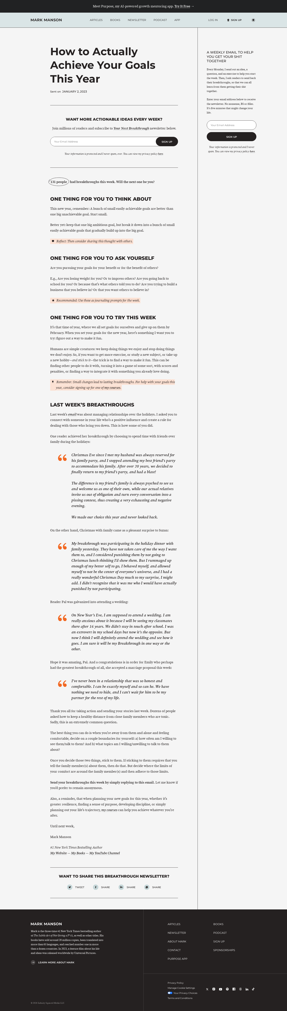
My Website (58, 853)
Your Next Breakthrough (131, 128)
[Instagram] (214, 991)
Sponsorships (224, 950)
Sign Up (236, 19)
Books (115, 20)
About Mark (177, 941)
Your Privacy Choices (183, 993)
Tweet (79, 887)
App (177, 20)
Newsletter (137, 20)
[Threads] (240, 991)
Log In (213, 19)
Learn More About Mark (56, 962)
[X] (207, 991)
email (72, 414)
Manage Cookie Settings (181, 988)
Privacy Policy (176, 982)
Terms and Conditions (180, 998)
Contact (174, 950)
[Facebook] (234, 991)
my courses (112, 388)
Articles (96, 20)
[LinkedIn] (247, 991)
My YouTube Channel (104, 853)
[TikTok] (253, 991)
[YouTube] (220, 991)
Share (105, 887)
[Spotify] (227, 991)
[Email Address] (103, 141)
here (160, 154)
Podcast (160, 20)
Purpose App (177, 958)
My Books (78, 853)
